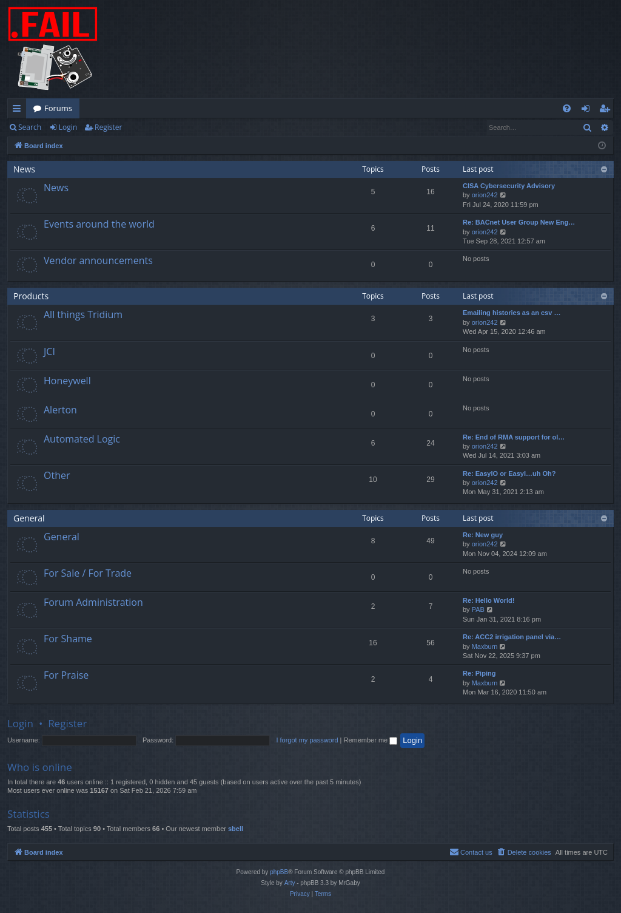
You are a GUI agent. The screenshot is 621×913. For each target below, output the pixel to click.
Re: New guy (483, 534)
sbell (235, 828)
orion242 (485, 195)
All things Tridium (83, 314)
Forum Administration (93, 602)
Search (29, 127)
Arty (289, 883)
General (29, 518)
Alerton (60, 409)
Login (68, 127)
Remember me (370, 740)
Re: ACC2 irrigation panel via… (512, 636)
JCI (49, 351)
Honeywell (67, 380)
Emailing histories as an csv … (511, 312)
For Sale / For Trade (88, 573)
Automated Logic (82, 439)
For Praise (66, 675)
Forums (58, 108)
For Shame (68, 638)
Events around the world (99, 224)
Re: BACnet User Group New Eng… (519, 222)
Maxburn (485, 646)
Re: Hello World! (488, 600)
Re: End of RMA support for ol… (514, 437)
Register (108, 127)
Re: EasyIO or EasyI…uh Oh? (509, 473)
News (24, 169)
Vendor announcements (98, 260)
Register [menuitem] (607, 110)
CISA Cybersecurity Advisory (509, 185)
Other (57, 475)
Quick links (19, 110)
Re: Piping (479, 673)
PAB (478, 609)
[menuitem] (566, 108)
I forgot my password (307, 740)
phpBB (279, 872)
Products (31, 296)
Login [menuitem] (588, 110)
